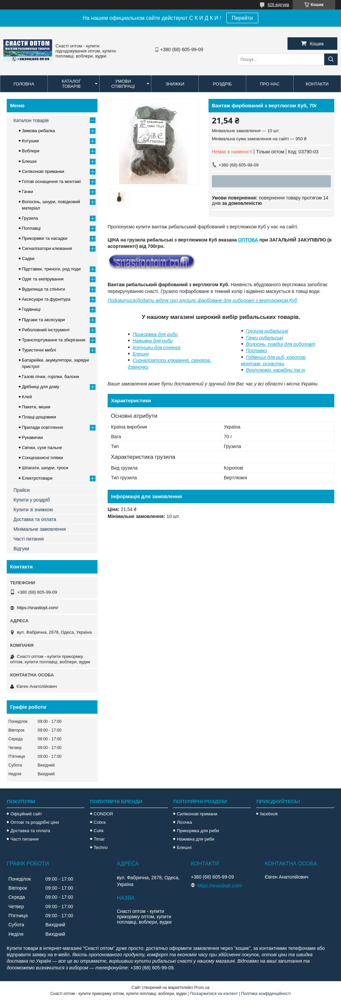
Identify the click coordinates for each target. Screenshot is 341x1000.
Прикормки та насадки (44, 238)
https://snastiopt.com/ (37, 607)
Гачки (27, 191)
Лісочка (184, 822)
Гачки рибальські (264, 337)
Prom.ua (202, 987)
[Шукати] (331, 59)
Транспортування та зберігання (53, 339)
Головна (23, 83)
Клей (27, 396)
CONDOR (103, 813)
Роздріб (222, 83)
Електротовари (37, 478)
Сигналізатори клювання (47, 248)
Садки (28, 258)
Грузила (30, 218)
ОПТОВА (248, 240)
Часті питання (28, 539)
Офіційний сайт (26, 813)
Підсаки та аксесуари (43, 319)
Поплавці (31, 228)
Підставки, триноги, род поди (51, 268)
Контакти (317, 83)
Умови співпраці (123, 84)
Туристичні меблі (39, 350)
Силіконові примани (197, 813)
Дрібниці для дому (40, 386)
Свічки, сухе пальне (42, 447)
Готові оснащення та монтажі (51, 181)
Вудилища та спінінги (43, 289)
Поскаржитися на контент (214, 993)
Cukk (99, 830)
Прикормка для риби (155, 334)
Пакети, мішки (36, 406)
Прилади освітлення (42, 427)
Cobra (100, 822)
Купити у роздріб (31, 500)
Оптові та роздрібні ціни (34, 822)
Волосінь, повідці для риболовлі (280, 344)
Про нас (270, 83)
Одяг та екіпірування (43, 279)
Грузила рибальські (267, 331)
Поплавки (256, 350)
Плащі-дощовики (39, 416)
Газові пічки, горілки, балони (50, 376)
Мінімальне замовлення (39, 529)
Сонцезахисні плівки (42, 457)
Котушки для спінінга (156, 347)
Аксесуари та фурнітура (46, 299)
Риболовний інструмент (46, 329)
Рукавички (32, 437)
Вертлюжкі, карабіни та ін (275, 370)
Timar (99, 839)
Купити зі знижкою (33, 509)
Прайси (21, 490)
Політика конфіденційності (266, 993)
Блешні (140, 354)
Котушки (30, 140)
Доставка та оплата (34, 519)
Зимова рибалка (38, 130)
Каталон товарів (31, 120)
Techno (101, 847)
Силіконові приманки (43, 171)
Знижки (174, 83)
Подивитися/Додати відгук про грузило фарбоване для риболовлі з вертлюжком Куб (202, 300)
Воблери (30, 150)
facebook (269, 813)
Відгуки (21, 548)
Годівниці (31, 309)
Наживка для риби (152, 340)
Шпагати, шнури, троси (45, 467)
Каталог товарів (71, 84)
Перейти (242, 18)
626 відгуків (278, 4)
